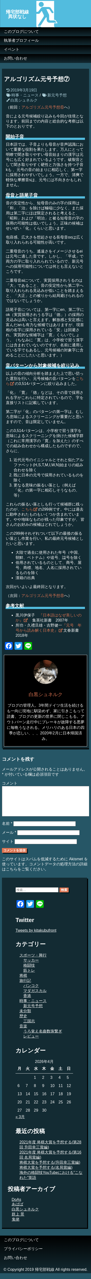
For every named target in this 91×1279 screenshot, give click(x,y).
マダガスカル (35, 996)
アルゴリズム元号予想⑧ (42, 596)
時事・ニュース (25, 95)
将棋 (23, 981)
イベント (11, 49)
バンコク (31, 991)
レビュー (31, 1042)
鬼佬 (15, 1225)
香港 (27, 1001)
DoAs (16, 1205)
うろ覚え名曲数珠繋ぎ (42, 1037)
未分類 (25, 1017)
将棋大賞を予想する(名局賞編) (46, 1173)
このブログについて (21, 31)
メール (9, 838)
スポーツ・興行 (33, 961)
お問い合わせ (15, 58)
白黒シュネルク (24, 100)
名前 (7, 829)
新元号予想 (57, 95)
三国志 (29, 1027)
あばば (17, 1210)
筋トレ (29, 976)
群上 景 (18, 1220)
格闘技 (29, 971)
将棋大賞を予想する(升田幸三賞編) (49, 1168)
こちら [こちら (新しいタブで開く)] (27, 509)
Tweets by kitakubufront (36, 936)
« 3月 (20, 1123)
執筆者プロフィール (21, 40)
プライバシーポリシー (23, 1254)
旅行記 (25, 986)
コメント (9, 783)
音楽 (23, 1032)
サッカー (31, 966)
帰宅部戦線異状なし (17, 14)
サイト (8, 847)
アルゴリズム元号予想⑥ (42, 107)
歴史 (23, 1022)
